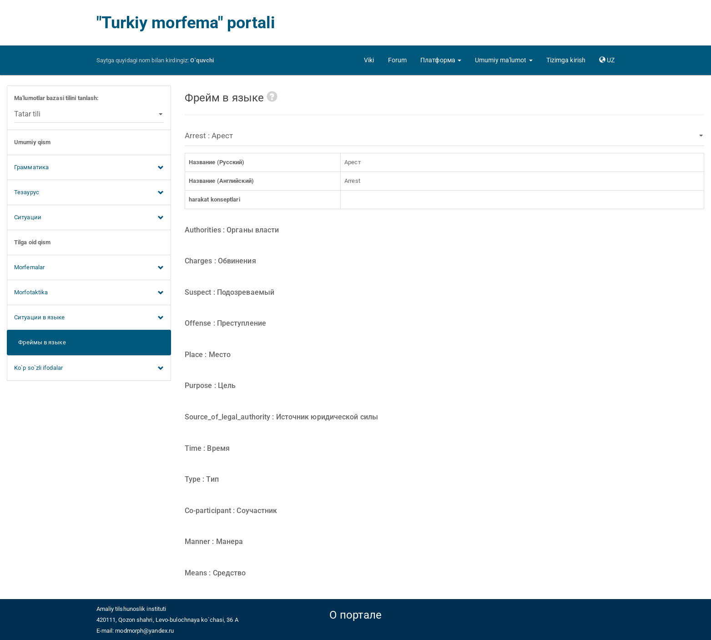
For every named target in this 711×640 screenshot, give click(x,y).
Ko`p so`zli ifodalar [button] (89, 368)
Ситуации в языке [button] (89, 317)
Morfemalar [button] (89, 267)
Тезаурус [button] (89, 192)
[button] (440, 60)
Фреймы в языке (40, 342)
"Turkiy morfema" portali (185, 22)
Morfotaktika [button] (89, 292)
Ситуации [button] (89, 217)
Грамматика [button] (89, 167)
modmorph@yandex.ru (144, 630)
